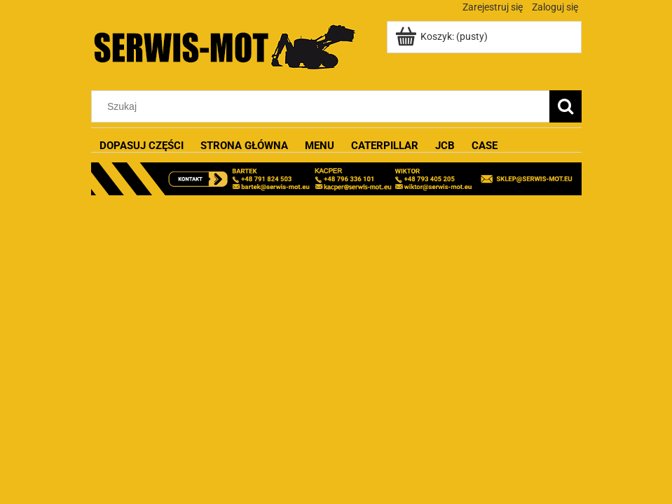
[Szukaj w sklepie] (323, 106)
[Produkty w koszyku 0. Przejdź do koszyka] (442, 36)
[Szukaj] (565, 106)
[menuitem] (141, 146)
